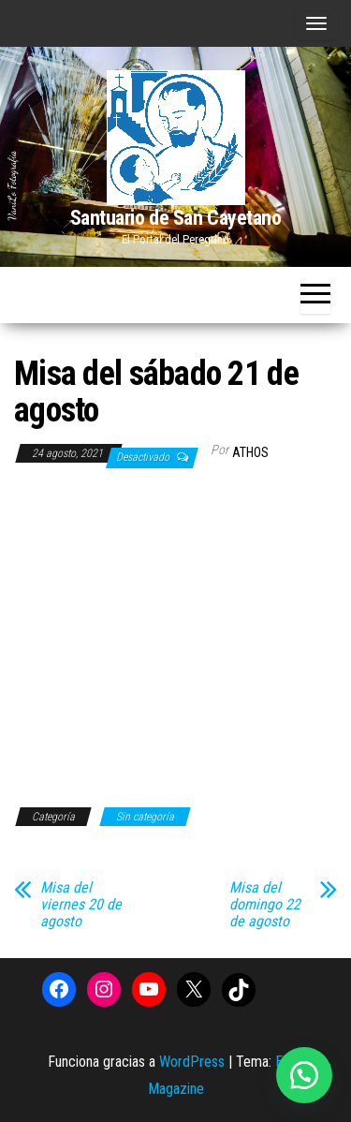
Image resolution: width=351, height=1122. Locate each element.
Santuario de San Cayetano (176, 217)
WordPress (192, 1061)
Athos (250, 452)
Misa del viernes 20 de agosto (81, 904)
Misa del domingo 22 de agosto (264, 904)
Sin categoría (145, 816)
